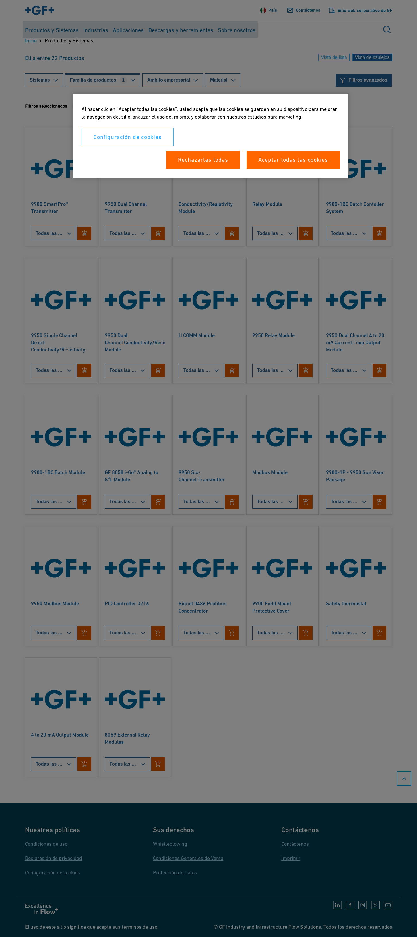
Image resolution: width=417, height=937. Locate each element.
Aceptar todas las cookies (293, 160)
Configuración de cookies (128, 137)
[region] (210, 136)
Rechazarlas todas (203, 160)
